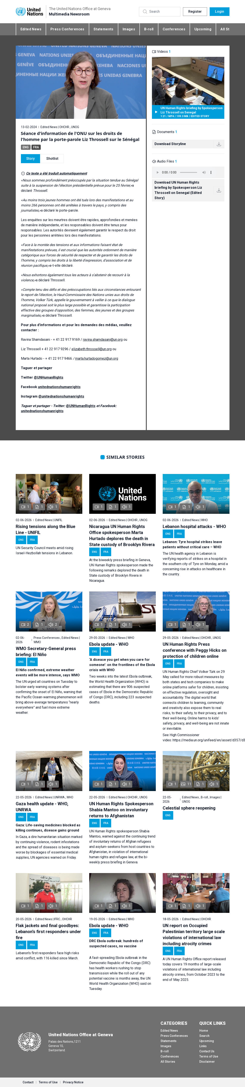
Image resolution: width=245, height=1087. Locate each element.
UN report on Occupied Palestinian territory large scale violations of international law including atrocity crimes (194, 934)
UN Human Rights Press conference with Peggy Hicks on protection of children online (194, 650)
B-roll (148, 29)
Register (195, 11)
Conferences (174, 29)
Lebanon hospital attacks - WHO (194, 526)
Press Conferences (67, 29)
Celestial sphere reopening (189, 808)
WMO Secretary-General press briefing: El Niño (46, 651)
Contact (28, 1082)
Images (129, 29)
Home (203, 1030)
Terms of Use (208, 1056)
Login (219, 11)
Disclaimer (207, 1061)
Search (204, 1035)
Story (30, 158)
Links (203, 1046)
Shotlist (52, 158)
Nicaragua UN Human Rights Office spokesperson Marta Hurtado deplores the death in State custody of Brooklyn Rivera (122, 535)
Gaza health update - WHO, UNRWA (42, 806)
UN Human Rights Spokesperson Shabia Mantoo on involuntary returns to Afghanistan (121, 809)
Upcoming (202, 29)
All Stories (168, 1061)
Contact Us (206, 1051)
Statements (104, 29)
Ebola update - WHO (108, 644)
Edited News (30, 29)
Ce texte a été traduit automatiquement (56, 173)
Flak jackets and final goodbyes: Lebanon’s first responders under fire (48, 931)
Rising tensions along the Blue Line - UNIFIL (45, 529)
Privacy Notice (73, 1082)
